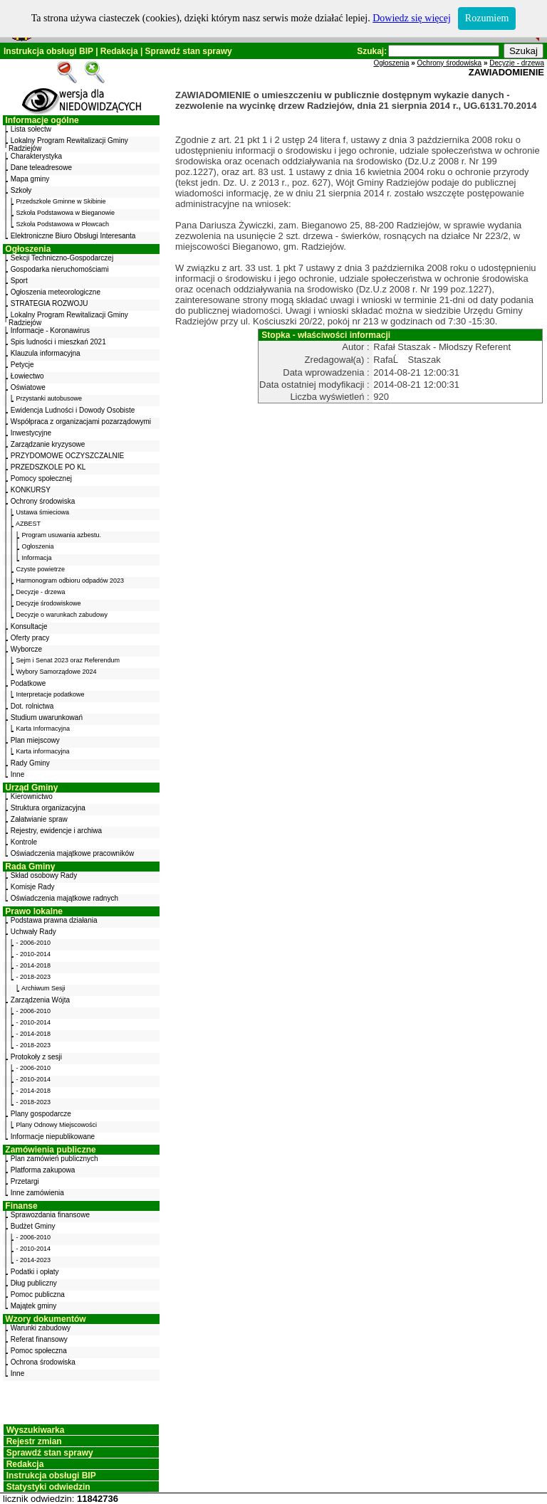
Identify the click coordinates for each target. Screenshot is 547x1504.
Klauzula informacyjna (45, 353)
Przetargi (25, 1181)
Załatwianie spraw (39, 819)
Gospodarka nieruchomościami (60, 269)
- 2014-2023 (33, 1260)
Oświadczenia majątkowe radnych (64, 898)
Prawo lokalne (34, 911)
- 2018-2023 (33, 976)
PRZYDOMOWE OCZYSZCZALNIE (67, 456)
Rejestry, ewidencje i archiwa (56, 831)
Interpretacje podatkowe (50, 694)
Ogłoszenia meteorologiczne (55, 292)
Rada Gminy (30, 867)
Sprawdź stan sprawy (188, 51)
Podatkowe (28, 683)
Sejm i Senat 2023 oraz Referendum (68, 660)
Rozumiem (487, 18)
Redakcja (119, 51)
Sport (19, 281)
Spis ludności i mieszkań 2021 (58, 342)
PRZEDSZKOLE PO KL (48, 467)
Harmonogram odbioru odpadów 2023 (70, 580)
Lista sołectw (31, 129)
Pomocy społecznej (41, 478)
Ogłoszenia (28, 249)
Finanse (21, 1206)
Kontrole (24, 842)
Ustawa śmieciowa (43, 512)
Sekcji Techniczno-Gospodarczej (62, 258)
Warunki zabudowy (41, 1328)
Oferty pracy (30, 638)
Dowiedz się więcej (412, 18)
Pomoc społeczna (39, 1351)
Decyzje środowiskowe (48, 603)
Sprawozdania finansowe (50, 1215)
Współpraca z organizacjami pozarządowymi (81, 421)
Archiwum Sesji (43, 988)
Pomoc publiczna (38, 1294)
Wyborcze (26, 649)
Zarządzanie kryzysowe (48, 444)
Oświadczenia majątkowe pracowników (72, 853)
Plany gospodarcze (41, 1114)
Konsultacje (29, 626)
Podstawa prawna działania (54, 920)
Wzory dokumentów (45, 1319)
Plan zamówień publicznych (54, 1159)
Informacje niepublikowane (53, 1136)
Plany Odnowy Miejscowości (57, 1124)
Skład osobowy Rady (44, 875)
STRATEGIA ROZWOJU (49, 303)
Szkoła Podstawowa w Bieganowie (65, 212)
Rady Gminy (30, 763)
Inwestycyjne (31, 433)
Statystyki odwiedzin (48, 1487)
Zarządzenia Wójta (40, 1000)
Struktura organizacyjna (48, 808)
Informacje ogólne (41, 120)
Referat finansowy (39, 1339)
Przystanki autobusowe (49, 398)
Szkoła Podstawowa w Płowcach (63, 224)
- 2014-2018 (33, 965)
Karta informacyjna (43, 751)
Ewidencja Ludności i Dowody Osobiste (73, 410)
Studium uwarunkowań (47, 717)
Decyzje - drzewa (41, 591)
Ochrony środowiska (43, 501)
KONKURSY (31, 490)
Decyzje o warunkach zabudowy (62, 614)
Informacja (37, 557)
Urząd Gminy (31, 788)
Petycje (22, 365)
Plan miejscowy (35, 740)
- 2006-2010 (33, 942)
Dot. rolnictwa (32, 706)
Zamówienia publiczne (50, 1150)
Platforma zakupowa (43, 1170)
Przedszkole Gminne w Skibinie (61, 201)
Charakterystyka (36, 156)
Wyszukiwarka (35, 1430)
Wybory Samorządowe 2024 (56, 671)
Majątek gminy (33, 1306)
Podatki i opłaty (35, 1272)
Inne (17, 774)
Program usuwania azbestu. (62, 535)
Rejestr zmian (34, 1441)
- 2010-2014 (33, 954)
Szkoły (21, 190)
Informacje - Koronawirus (50, 330)
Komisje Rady (33, 887)
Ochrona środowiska (43, 1362)
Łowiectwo (27, 376)
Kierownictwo (32, 796)
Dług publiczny (34, 1283)
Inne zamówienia (37, 1193)
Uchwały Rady (33, 932)
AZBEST (28, 523)
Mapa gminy (30, 179)
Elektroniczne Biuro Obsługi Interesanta (73, 236)
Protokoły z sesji (36, 1057)
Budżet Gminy (33, 1226)
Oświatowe (28, 387)
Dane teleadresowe (41, 167)
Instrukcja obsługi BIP (48, 51)
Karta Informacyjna (43, 728)
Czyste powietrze (41, 569)
